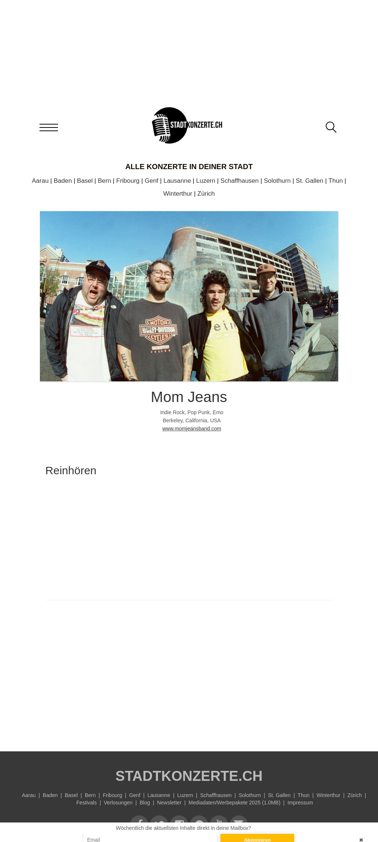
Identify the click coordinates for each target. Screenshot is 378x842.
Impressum (300, 803)
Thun (336, 180)
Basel (85, 180)
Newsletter (169, 803)
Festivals (86, 803)
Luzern (205, 180)
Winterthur (177, 193)
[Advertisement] (189, 674)
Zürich (206, 193)
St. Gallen (309, 180)
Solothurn (277, 180)
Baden (63, 180)
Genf (151, 180)
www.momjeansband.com (191, 429)
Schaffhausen (239, 180)
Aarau (40, 180)
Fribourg (128, 180)
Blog (145, 803)
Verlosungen (118, 803)
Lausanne (177, 180)
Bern (104, 180)
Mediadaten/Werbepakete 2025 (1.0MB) (235, 803)
